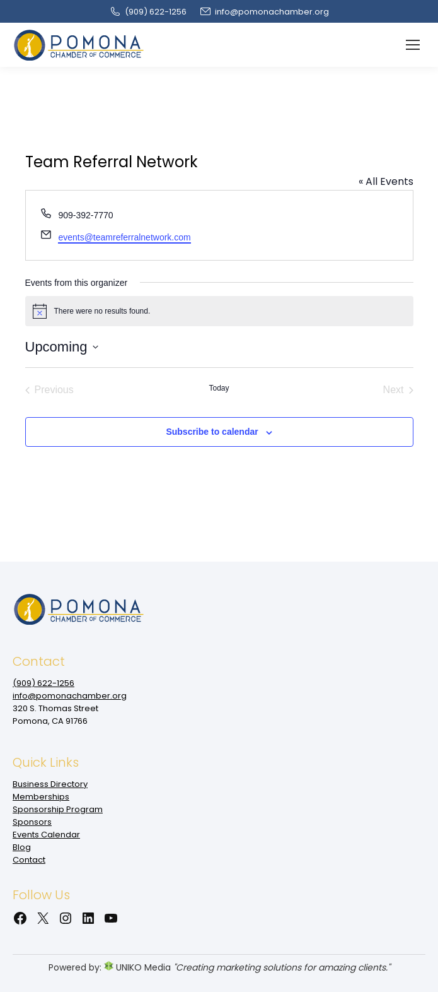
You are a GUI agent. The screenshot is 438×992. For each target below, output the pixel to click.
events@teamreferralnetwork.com (124, 237)
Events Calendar (46, 835)
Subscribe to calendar (212, 432)
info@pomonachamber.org (264, 12)
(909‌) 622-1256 (148, 12)
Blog (22, 847)
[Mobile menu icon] (412, 44)
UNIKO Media (137, 967)
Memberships (41, 797)
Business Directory (50, 784)
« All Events (386, 181)
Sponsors (32, 822)
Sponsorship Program (58, 809)
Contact (29, 860)
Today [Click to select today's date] (219, 388)
